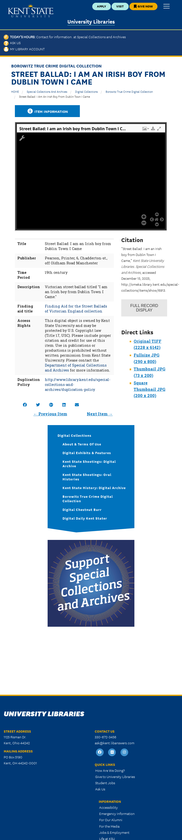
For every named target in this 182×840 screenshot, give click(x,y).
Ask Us (12, 42)
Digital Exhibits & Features (86, 452)
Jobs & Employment (114, 832)
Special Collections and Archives (47, 91)
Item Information (47, 111)
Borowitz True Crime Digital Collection (129, 91)
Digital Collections (86, 91)
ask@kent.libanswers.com (114, 743)
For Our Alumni (110, 819)
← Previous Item (50, 413)
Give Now (143, 6)
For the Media (109, 826)
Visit (120, 6)
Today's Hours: (65, 36)
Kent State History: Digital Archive (94, 487)
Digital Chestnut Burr (82, 509)
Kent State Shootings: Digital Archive (89, 463)
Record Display (144, 308)
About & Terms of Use (81, 444)
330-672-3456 (105, 737)
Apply (101, 6)
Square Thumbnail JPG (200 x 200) (149, 389)
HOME (15, 91)
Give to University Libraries (115, 776)
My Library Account (24, 49)
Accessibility (108, 807)
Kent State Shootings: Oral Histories (86, 476)
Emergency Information (117, 813)
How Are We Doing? (110, 770)
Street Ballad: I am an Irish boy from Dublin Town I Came (54, 96)
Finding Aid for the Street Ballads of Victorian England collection (76, 308)
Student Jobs (105, 782)
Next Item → (100, 413)
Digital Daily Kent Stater (84, 518)
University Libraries (91, 21)
